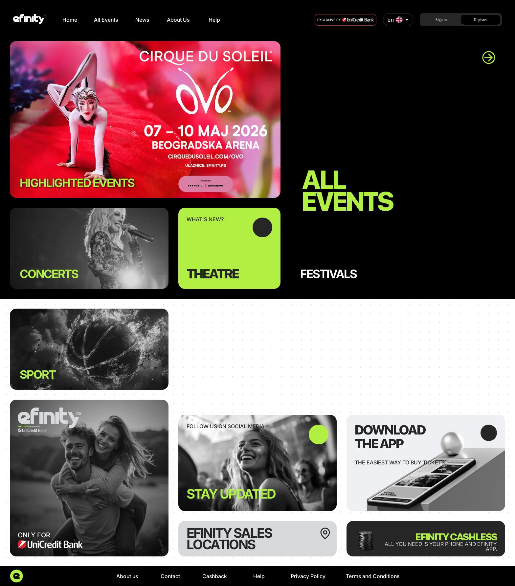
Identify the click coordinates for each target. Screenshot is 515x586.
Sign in (441, 19)
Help (214, 19)
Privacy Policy (308, 576)
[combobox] (398, 19)
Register (480, 19)
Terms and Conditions (372, 576)
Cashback (214, 576)
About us (127, 576)
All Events (106, 19)
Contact (170, 576)
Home (69, 19)
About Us (178, 19)
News (142, 19)
